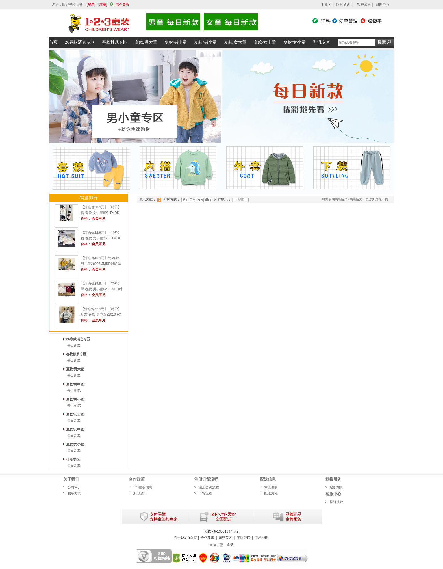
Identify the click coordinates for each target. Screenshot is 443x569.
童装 (230, 545)
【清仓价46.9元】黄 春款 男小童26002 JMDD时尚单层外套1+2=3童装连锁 (101, 263)
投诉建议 (336, 502)
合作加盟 (207, 538)
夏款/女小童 (75, 444)
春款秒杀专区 (76, 354)
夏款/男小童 (75, 399)
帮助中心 (382, 5)
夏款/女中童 (75, 429)
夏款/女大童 (75, 414)
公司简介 (74, 487)
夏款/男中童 (75, 384)
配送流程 (271, 493)
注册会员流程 (209, 487)
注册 (102, 5)
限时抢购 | (344, 5)
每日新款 (74, 345)
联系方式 (74, 493)
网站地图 (261, 538)
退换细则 (336, 487)
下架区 (326, 5)
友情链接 (243, 538)
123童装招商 (142, 487)
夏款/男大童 (75, 369)
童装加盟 (216, 545)
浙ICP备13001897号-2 (221, 531)
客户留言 (364, 5)
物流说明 (271, 487)
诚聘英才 (225, 538)
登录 (91, 5)
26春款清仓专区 (78, 339)
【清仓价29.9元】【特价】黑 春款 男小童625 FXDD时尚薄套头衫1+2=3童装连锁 (101, 289)
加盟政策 (140, 493)
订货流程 (205, 493)
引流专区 (73, 460)
